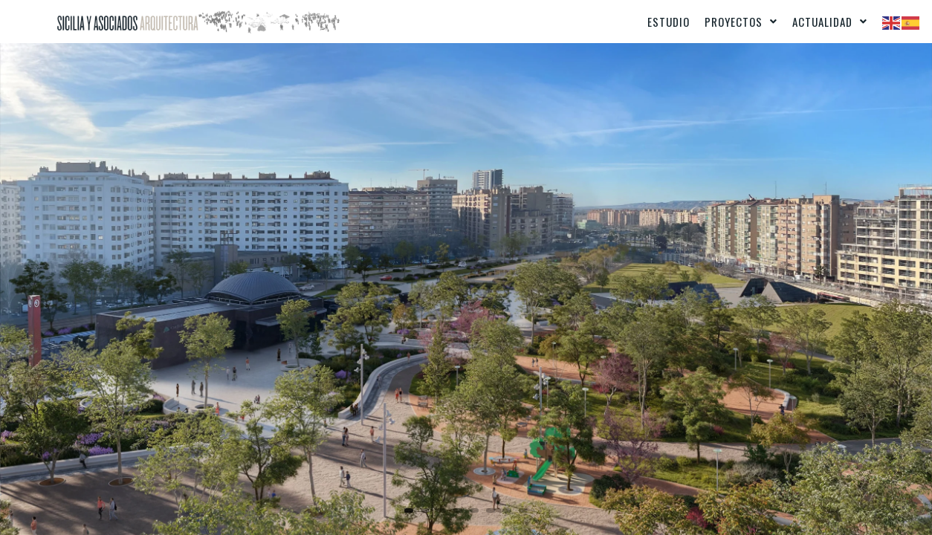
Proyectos (741, 21)
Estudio (668, 21)
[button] (741, 21)
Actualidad (829, 21)
